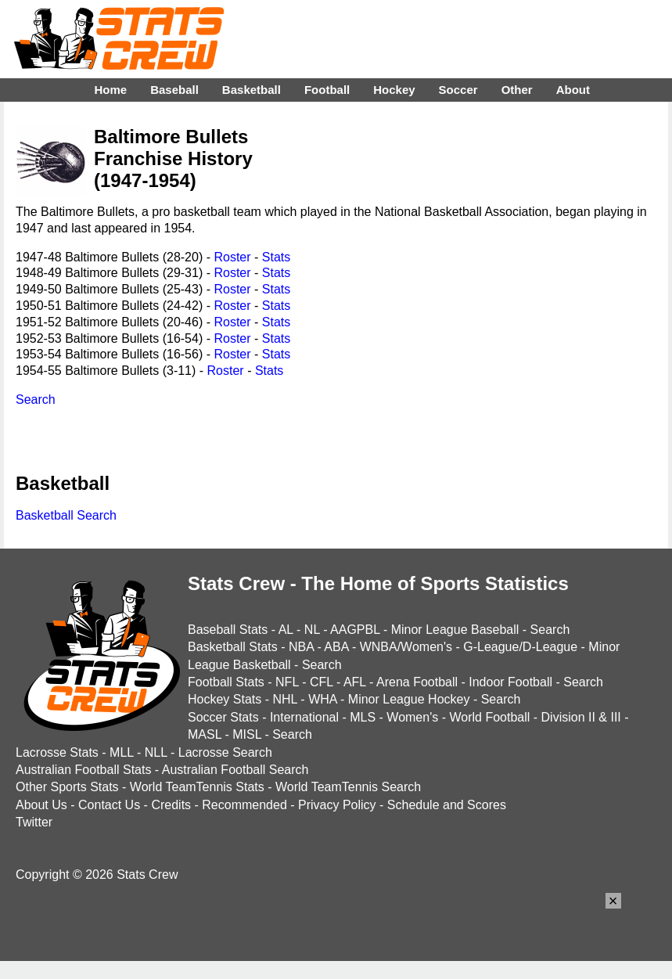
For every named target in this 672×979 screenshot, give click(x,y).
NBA (301, 646)
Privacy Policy (337, 805)
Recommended (244, 805)
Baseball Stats (228, 629)
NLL (156, 752)
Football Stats (226, 682)
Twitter (34, 822)
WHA (322, 699)
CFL (321, 682)
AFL (354, 682)
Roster (232, 257)
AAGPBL (354, 629)
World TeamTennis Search (348, 787)
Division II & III (581, 717)
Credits (171, 805)
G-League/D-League (520, 646)
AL (286, 629)
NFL (287, 682)
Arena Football (417, 682)
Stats (276, 257)
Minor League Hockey (409, 699)
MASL (204, 734)
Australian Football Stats (83, 769)
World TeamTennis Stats (197, 787)
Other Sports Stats (67, 787)
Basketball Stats (233, 646)
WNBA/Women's (406, 646)
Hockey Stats (224, 699)
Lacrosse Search (225, 752)
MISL (246, 734)
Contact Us (109, 805)
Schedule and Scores (446, 805)
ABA (336, 646)
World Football (489, 717)
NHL (284, 699)
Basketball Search (66, 515)
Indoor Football (510, 682)
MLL (122, 752)
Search (36, 399)
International (304, 717)
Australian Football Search (235, 769)
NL (312, 629)
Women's (412, 717)
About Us (41, 805)
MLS (363, 717)
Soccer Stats (223, 717)
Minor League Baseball (455, 629)
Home (110, 89)
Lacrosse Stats (57, 752)
